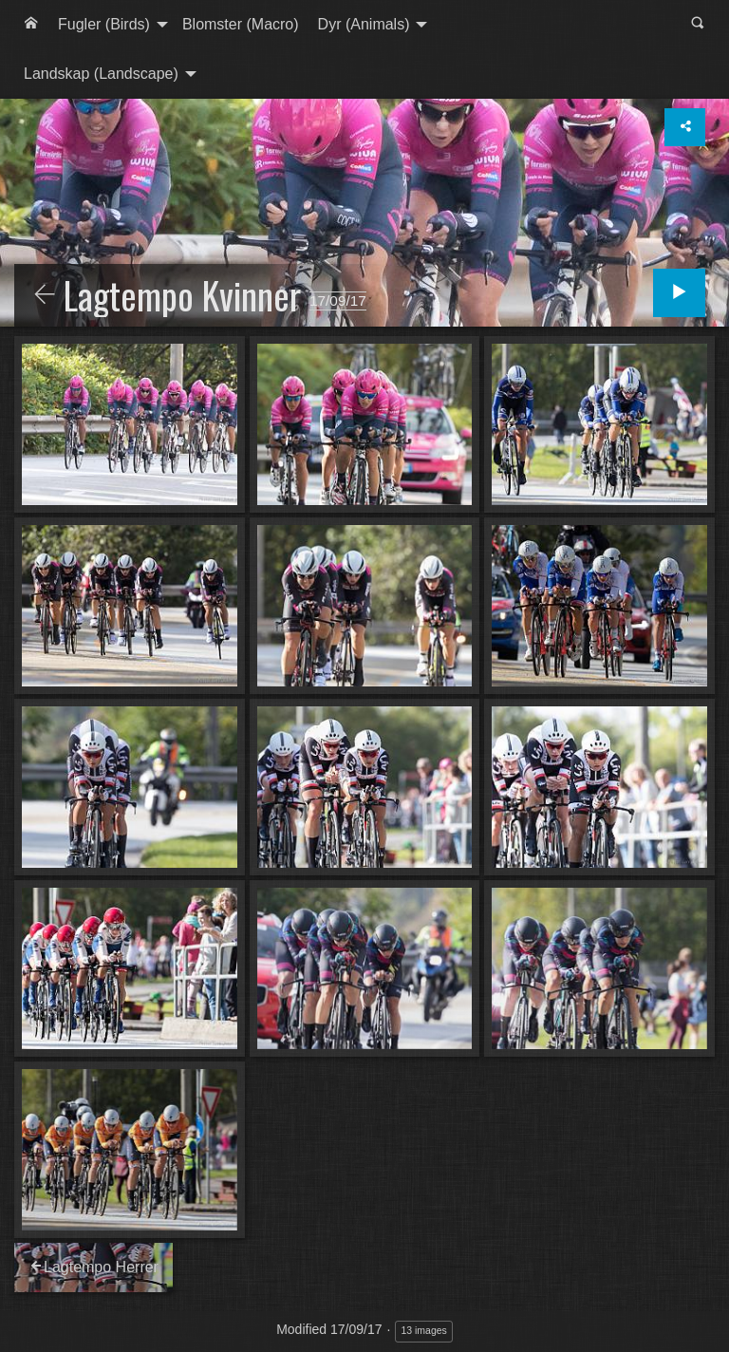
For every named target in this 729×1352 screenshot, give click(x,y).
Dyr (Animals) (364, 24)
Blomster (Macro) (240, 24)
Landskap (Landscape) (101, 74)
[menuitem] (31, 24)
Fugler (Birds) (104, 24)
